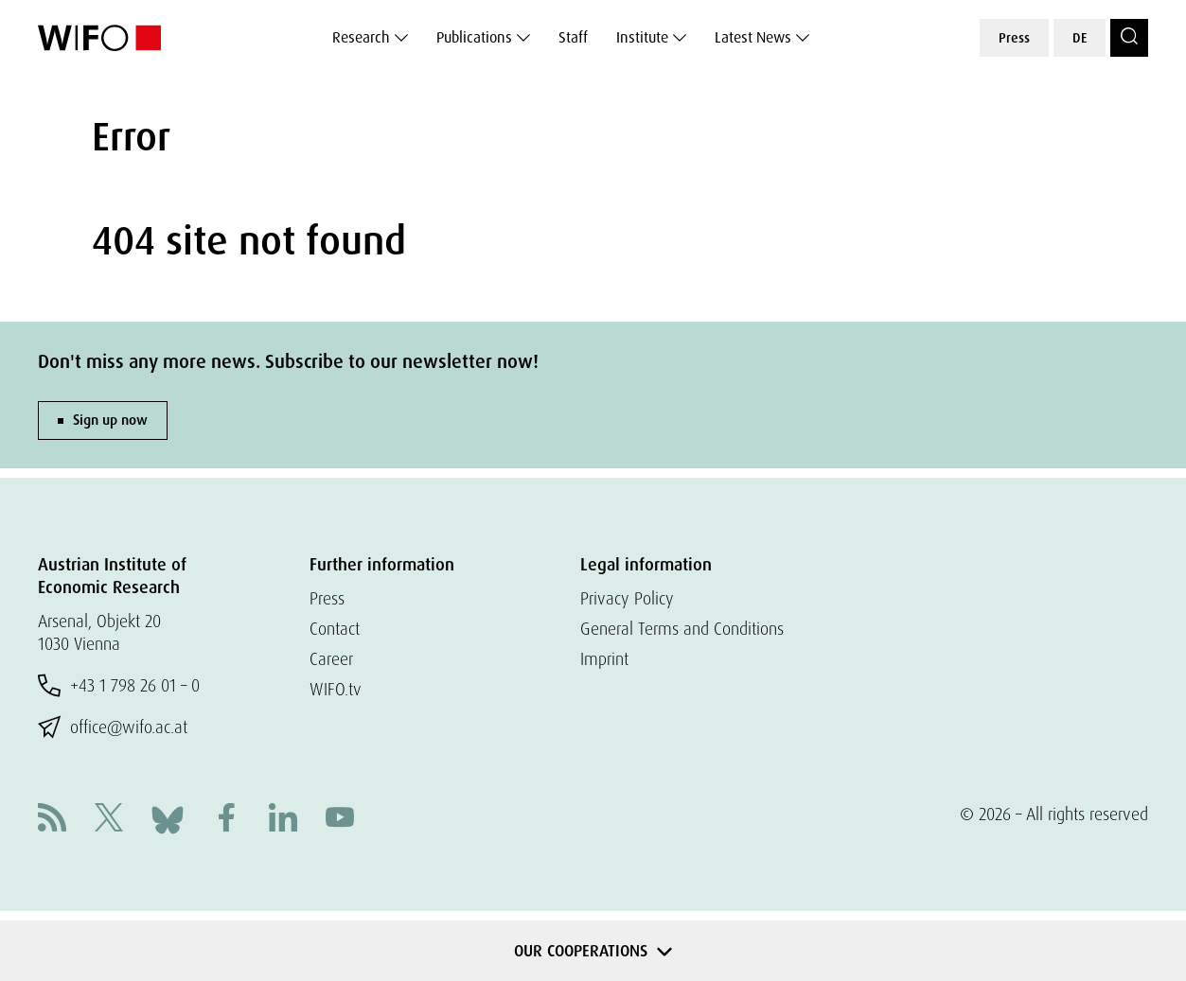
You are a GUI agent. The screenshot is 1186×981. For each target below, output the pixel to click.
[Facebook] (226, 819)
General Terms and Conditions (682, 628)
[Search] (1129, 38)
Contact (335, 628)
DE (1079, 37)
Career (331, 659)
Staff (573, 37)
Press (1014, 37)
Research (361, 37)
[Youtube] (340, 819)
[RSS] (52, 819)
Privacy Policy (627, 598)
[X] (109, 819)
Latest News (753, 37)
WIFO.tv (336, 689)
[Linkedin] (283, 819)
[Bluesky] (167, 817)
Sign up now (110, 420)
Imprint (604, 659)
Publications (474, 37)
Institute (642, 37)
